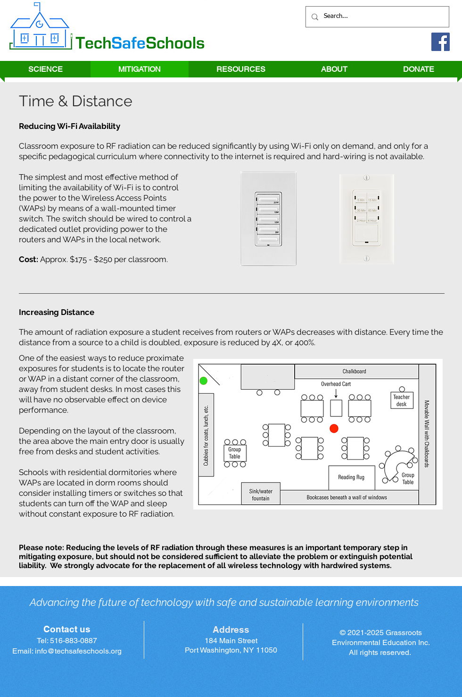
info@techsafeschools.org (78, 650)
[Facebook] (440, 42)
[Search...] (376, 17)
